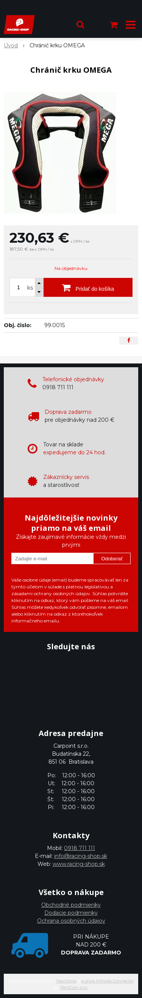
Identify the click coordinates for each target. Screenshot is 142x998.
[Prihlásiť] (97, 24)
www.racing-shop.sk (79, 864)
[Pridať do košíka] (88, 287)
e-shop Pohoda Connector (107, 981)
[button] (80, 24)
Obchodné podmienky (71, 904)
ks (30, 287)
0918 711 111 (79, 848)
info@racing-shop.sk (80, 856)
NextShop (66, 981)
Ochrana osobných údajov (71, 920)
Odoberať (112, 558)
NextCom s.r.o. (74, 987)
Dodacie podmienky (71, 912)
